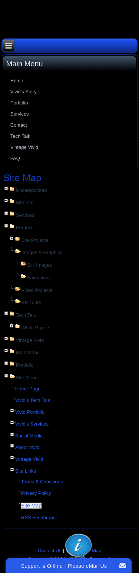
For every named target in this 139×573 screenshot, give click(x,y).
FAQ (15, 158)
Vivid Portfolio (29, 412)
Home (16, 80)
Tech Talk (20, 136)
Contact (18, 125)
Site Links (25, 471)
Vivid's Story (23, 91)
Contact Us (50, 550)
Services (19, 114)
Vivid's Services (32, 424)
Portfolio (19, 103)
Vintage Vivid (24, 147)
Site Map (31, 506)
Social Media (29, 436)
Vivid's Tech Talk (32, 400)
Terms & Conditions (42, 481)
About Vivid (27, 447)
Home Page (28, 389)
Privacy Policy (36, 493)
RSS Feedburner (39, 517)
